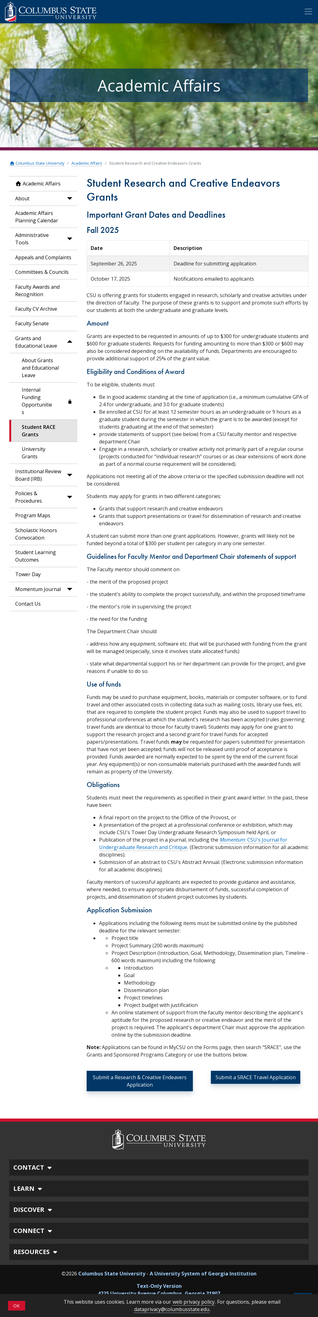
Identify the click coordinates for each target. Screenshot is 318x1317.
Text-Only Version (159, 1286)
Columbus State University (37, 163)
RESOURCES (36, 1252)
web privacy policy (194, 1301)
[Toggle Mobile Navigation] (308, 11)
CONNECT (33, 1230)
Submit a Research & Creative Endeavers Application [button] (140, 1081)
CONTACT (33, 1167)
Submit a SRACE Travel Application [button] (256, 1077)
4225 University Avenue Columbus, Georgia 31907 (159, 1293)
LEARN (28, 1188)
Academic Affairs (86, 163)
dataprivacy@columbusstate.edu (171, 1309)
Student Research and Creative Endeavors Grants (155, 163)
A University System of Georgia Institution (203, 1273)
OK (16, 1306)
